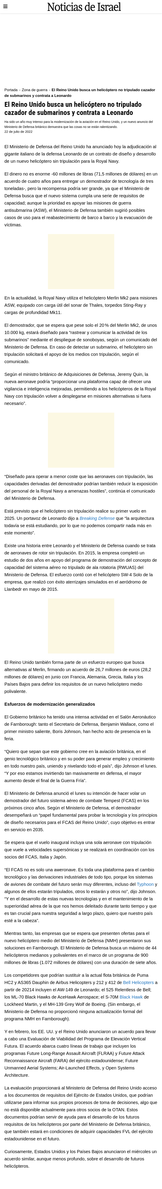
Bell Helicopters (138, 982)
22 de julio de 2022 (18, 131)
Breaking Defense (97, 518)
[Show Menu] (5, 6)
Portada (11, 90)
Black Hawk (131, 997)
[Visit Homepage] (84, 6)
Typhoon (146, 884)
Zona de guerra (34, 90)
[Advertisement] (81, 48)
